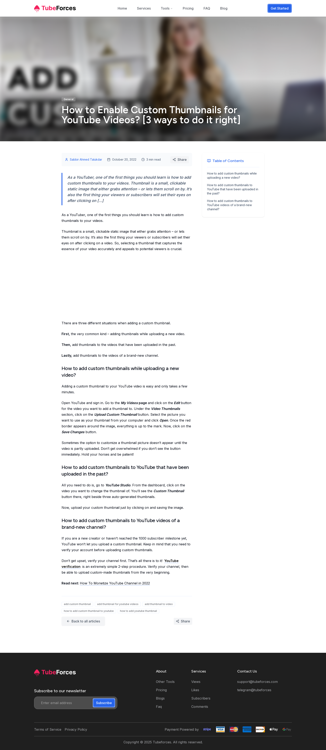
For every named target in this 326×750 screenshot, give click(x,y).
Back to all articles (83, 621)
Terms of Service (47, 729)
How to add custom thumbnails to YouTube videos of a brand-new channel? (229, 205)
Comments (199, 707)
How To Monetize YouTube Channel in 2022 (115, 583)
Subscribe (104, 703)
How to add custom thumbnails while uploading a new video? (232, 175)
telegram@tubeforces (254, 690)
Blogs (160, 698)
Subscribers (200, 698)
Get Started (280, 8)
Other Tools (165, 682)
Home (122, 8)
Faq (159, 707)
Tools (167, 8)
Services (144, 8)
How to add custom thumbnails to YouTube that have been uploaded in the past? (232, 189)
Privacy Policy (76, 729)
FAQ (207, 8)
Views (195, 682)
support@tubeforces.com (257, 682)
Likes (195, 690)
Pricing (188, 8)
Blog (223, 8)
